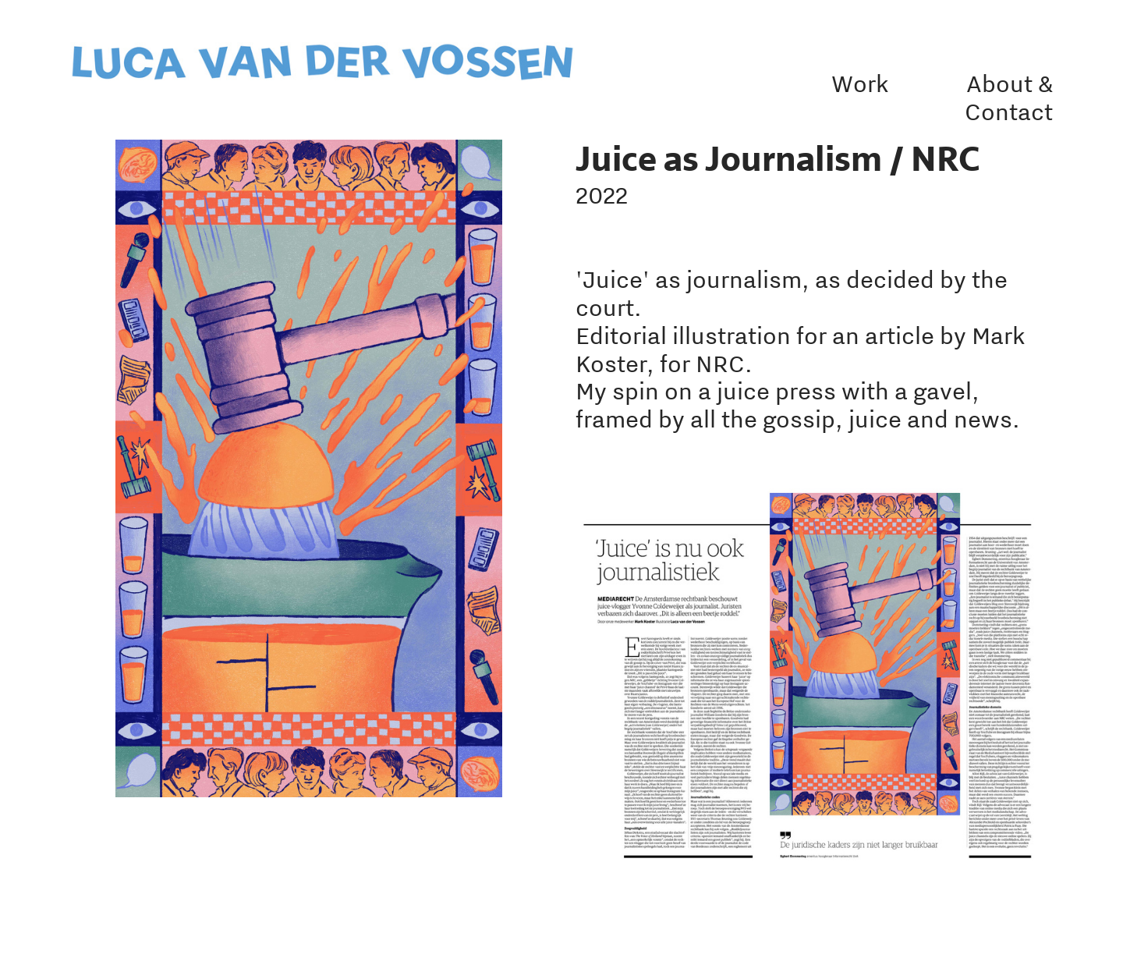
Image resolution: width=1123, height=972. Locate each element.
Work (860, 83)
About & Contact (1009, 97)
